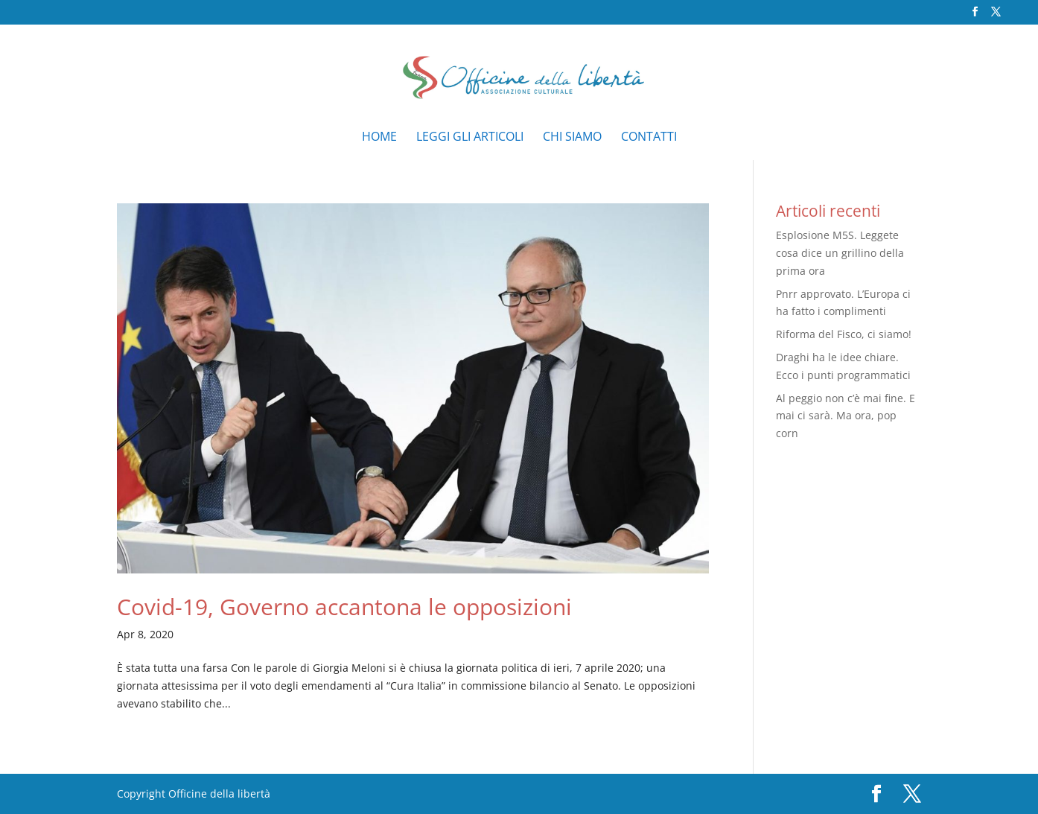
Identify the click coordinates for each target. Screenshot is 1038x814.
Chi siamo (572, 137)
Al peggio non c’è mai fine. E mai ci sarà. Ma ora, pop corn (845, 416)
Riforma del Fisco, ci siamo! (843, 334)
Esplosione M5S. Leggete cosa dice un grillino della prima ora (840, 253)
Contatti (649, 137)
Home (379, 137)
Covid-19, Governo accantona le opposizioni (344, 606)
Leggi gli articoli (469, 137)
